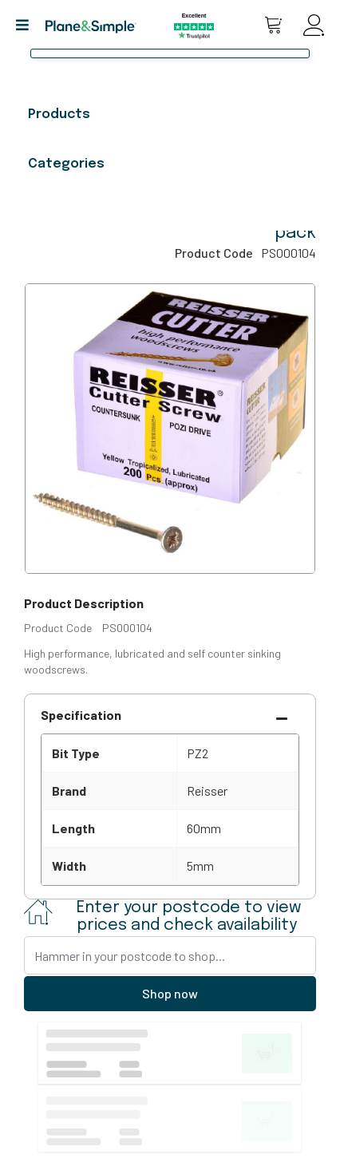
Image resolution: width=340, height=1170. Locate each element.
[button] (28, 25)
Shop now (170, 993)
